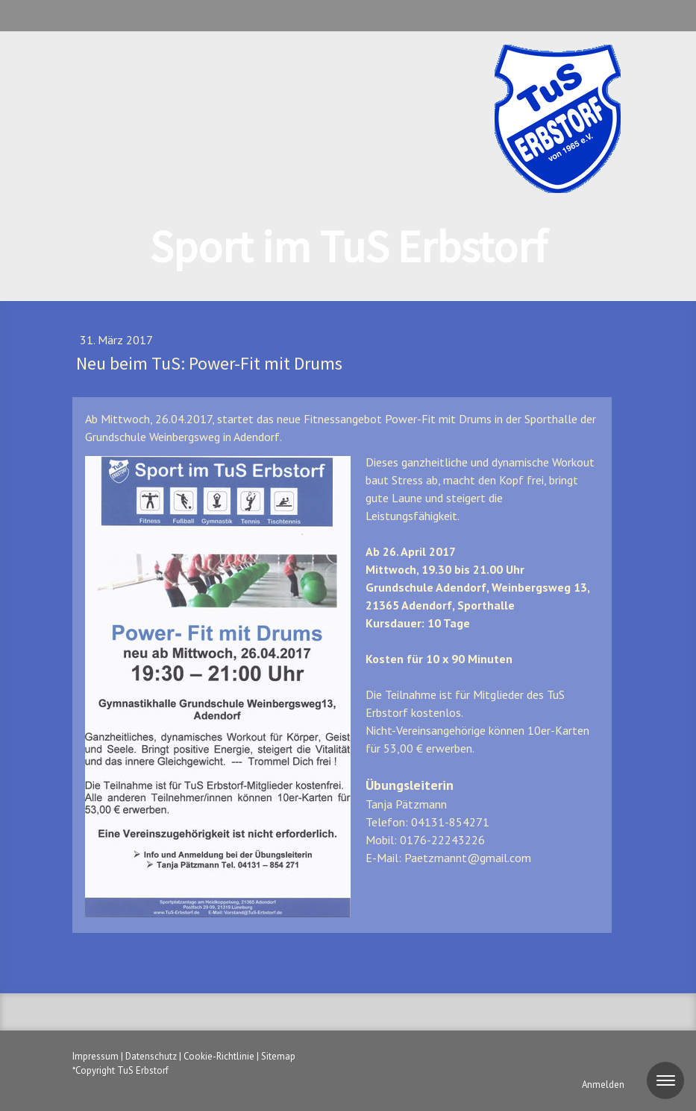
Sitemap (278, 1056)
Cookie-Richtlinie (219, 1056)
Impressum (95, 1056)
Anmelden (603, 1084)
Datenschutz (151, 1056)
